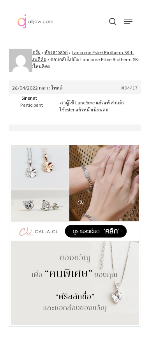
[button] (128, 21)
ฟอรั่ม (35, 52)
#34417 (129, 88)
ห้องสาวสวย (56, 52)
